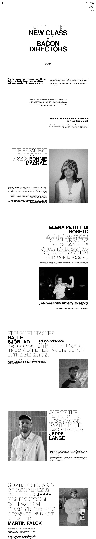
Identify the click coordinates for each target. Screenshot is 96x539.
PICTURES (91, 4)
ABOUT (92, 6)
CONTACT (91, 7)
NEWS (92, 5)
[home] (2, 3)
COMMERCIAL (90, 2)
